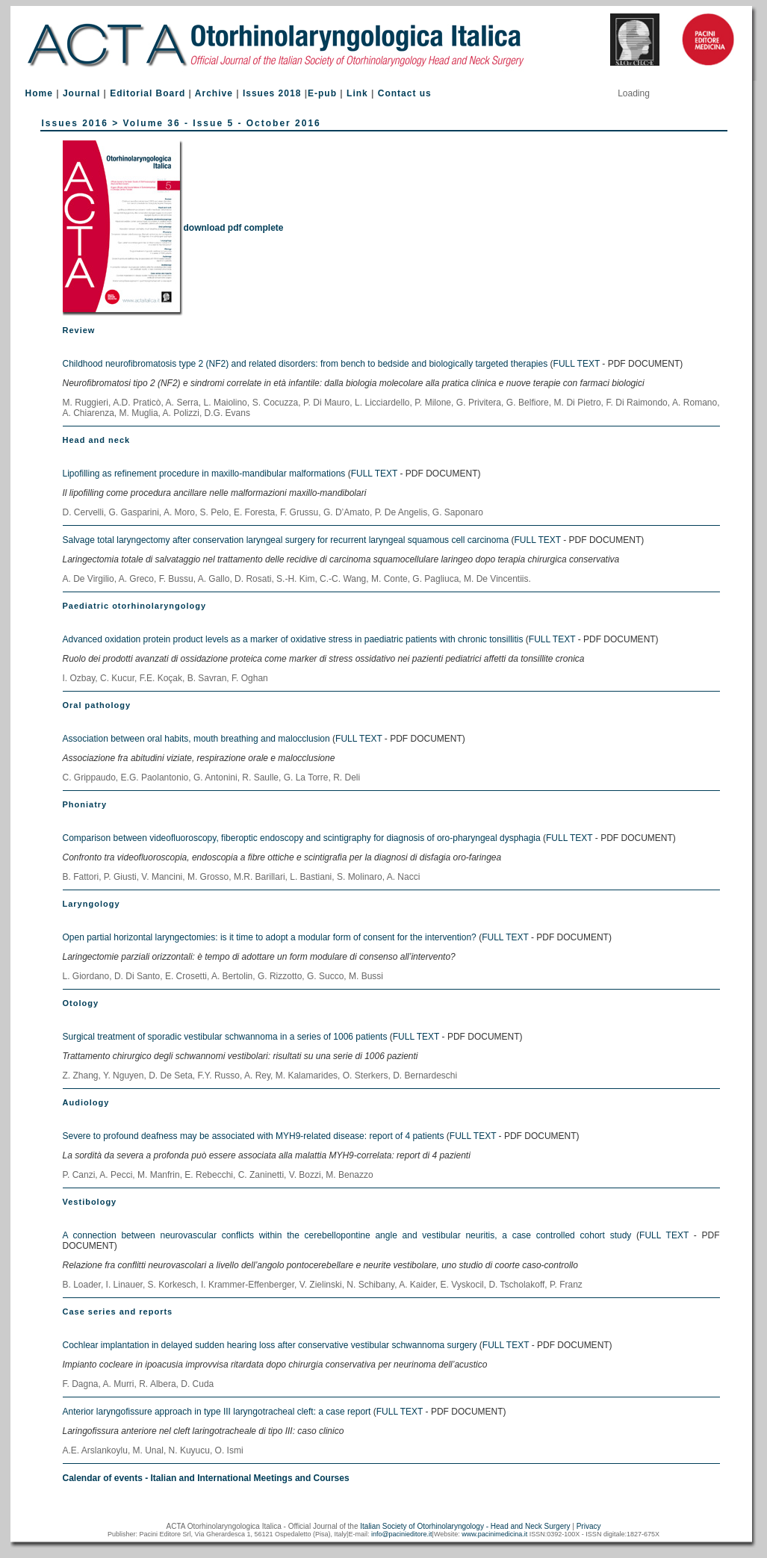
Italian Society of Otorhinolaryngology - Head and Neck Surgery (465, 1526)
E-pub (322, 93)
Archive (214, 93)
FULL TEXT (576, 364)
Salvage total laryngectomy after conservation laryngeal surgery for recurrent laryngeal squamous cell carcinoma (287, 540)
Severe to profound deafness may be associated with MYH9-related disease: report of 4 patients (253, 1136)
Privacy (589, 1526)
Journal (81, 93)
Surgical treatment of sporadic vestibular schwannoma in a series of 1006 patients (225, 1036)
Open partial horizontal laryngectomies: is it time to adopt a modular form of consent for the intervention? (269, 937)
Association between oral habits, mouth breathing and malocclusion (196, 738)
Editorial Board (147, 93)
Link (357, 93)
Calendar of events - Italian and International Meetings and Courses (206, 1478)
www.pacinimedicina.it (494, 1534)
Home (39, 93)
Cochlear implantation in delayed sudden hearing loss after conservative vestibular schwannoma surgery (270, 1345)
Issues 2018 (272, 93)
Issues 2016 (75, 123)
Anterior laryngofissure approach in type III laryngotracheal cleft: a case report (217, 1411)
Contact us (405, 93)
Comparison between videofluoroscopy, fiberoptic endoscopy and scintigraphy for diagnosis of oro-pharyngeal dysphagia (302, 838)
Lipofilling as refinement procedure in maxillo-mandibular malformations (204, 473)
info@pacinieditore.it (401, 1534)
